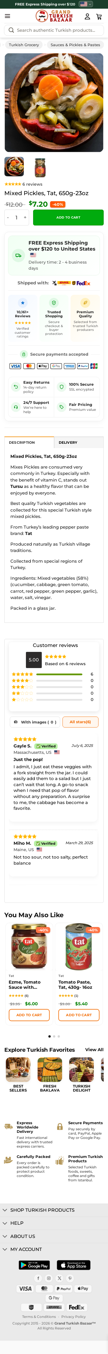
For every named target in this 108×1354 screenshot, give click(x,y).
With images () (38, 722)
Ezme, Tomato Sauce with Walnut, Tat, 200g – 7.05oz (28, 985)
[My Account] (87, 16)
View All (94, 1050)
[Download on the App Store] (73, 1265)
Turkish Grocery (24, 44)
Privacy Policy (73, 1316)
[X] (59, 1278)
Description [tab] (22, 443)
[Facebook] (38, 1278)
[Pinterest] (70, 1278)
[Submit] (11, 30)
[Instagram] (48, 1278)
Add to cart (68, 217)
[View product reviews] (23, 184)
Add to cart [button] (29, 1015)
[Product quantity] (16, 217)
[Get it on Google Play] (34, 1265)
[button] (7, 16)
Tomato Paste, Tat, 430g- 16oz (75, 985)
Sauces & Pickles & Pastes (75, 44)
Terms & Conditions (39, 1316)
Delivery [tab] (68, 443)
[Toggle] (5, 1210)
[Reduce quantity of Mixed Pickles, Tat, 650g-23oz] (7, 217)
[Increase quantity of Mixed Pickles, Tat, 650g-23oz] (25, 217)
